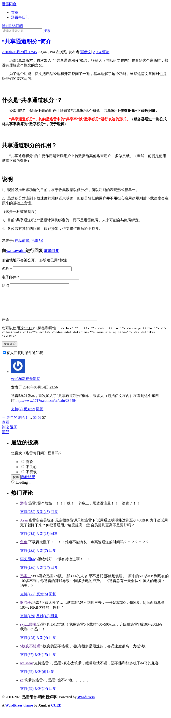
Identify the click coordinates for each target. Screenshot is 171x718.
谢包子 (25, 609)
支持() (17, 416)
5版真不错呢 (30, 653)
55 (35, 424)
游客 (23, 510)
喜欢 (29, 469)
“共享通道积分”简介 (26, 41)
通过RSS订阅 (12, 26)
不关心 (31, 474)
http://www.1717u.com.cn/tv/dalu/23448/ (46, 407)
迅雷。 (25, 583)
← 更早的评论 (13, 424)
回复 (54, 519)
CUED (56, 712)
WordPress (86, 704)
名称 (7, 269)
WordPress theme (19, 712)
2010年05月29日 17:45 (19, 52)
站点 (5, 286)
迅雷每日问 (20, 17)
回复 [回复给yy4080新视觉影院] (39, 416)
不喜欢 (31, 479)
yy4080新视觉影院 (25, 386)
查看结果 (28, 484)
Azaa (24, 527)
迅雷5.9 (37, 241)
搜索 (47, 31)
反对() (29, 416)
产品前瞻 (22, 241)
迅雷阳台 (9, 4)
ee (21, 687)
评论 (101, 52)
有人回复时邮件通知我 (24, 360)
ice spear (26, 670)
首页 (14, 12)
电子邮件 (10, 277)
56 (39, 424)
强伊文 (85, 52)
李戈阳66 (27, 566)
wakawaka (16, 250)
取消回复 (51, 251)
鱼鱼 (23, 549)
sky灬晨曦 (28, 631)
